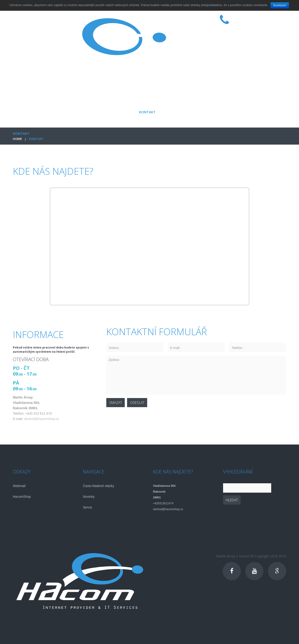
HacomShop (22, 496)
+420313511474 (163, 503)
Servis (87, 507)
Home (17, 139)
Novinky (89, 496)
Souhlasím (279, 5)
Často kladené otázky (98, 486)
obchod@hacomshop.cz (41, 419)
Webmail (19, 486)
